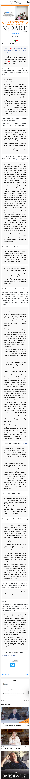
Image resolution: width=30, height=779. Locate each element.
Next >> (25, 674)
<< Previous (5, 674)
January (24, 443)
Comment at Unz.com (8, 655)
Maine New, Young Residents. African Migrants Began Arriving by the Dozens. (15, 50)
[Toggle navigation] (1, 2)
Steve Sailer (15, 34)
